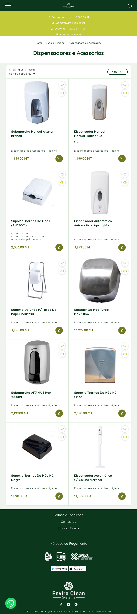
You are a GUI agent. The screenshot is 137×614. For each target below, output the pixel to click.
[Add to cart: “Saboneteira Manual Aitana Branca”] (59, 158)
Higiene (60, 42)
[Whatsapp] (76, 604)
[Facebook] (61, 604)
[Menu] (8, 5)
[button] (10, 603)
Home (39, 42)
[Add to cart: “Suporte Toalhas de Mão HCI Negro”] (59, 496)
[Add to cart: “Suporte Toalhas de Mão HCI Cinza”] (122, 413)
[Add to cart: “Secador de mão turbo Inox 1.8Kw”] (122, 330)
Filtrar (117, 72)
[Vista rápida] (62, 92)
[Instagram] (68, 604)
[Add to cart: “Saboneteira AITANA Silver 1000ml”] (59, 413)
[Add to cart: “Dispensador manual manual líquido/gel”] (122, 158)
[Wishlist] (62, 85)
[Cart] (130, 6)
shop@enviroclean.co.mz (70, 22)
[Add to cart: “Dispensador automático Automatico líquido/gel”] (122, 247)
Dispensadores (20, 233)
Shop (49, 42)
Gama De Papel (20, 239)
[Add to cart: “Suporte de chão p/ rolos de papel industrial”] (59, 330)
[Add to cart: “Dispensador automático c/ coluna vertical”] (122, 496)
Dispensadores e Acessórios (28, 150)
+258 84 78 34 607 (70, 34)
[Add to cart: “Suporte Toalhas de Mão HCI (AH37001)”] (59, 247)
